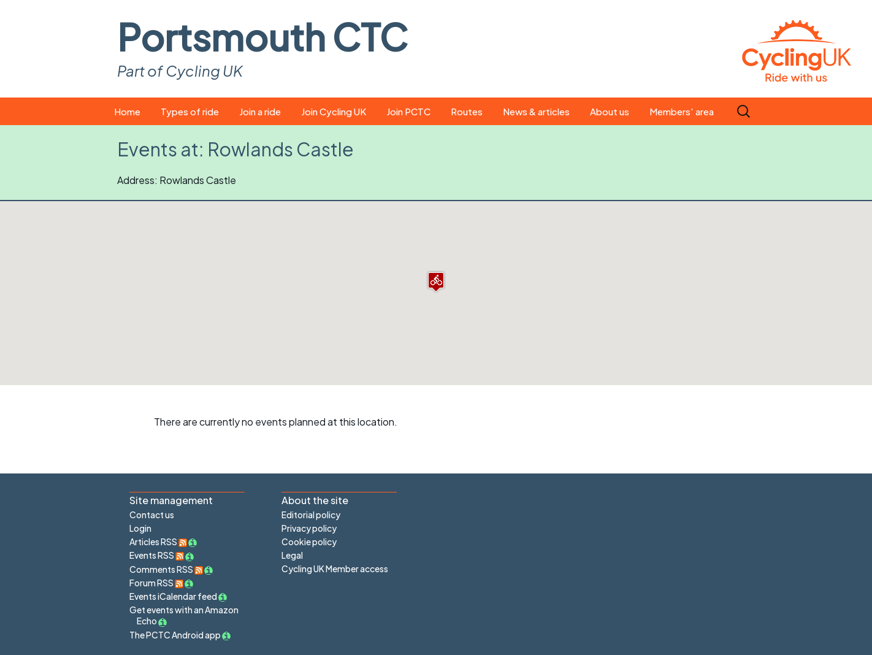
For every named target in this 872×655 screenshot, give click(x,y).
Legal (292, 555)
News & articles (536, 111)
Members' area (681, 111)
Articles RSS (158, 541)
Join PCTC (408, 111)
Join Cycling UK (333, 111)
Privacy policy (309, 528)
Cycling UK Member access (334, 568)
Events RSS (156, 555)
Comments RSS (166, 569)
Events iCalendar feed (173, 596)
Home (127, 111)
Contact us (151, 514)
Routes (467, 111)
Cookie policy (309, 541)
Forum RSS (156, 582)
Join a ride (260, 111)
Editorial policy (310, 514)
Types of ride (190, 111)
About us (609, 111)
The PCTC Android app (175, 634)
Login (140, 528)
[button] (436, 281)
